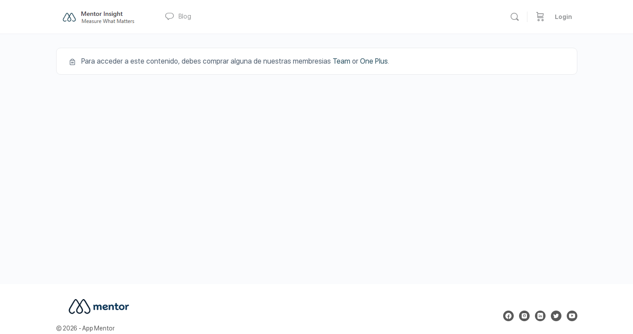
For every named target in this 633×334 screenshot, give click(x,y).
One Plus (374, 61)
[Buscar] (514, 16)
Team (341, 61)
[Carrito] (540, 17)
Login (563, 16)
